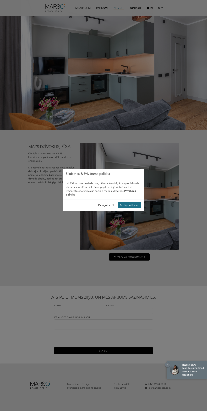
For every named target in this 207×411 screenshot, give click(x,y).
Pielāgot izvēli (106, 129)
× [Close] (167, 365)
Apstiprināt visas (129, 129)
